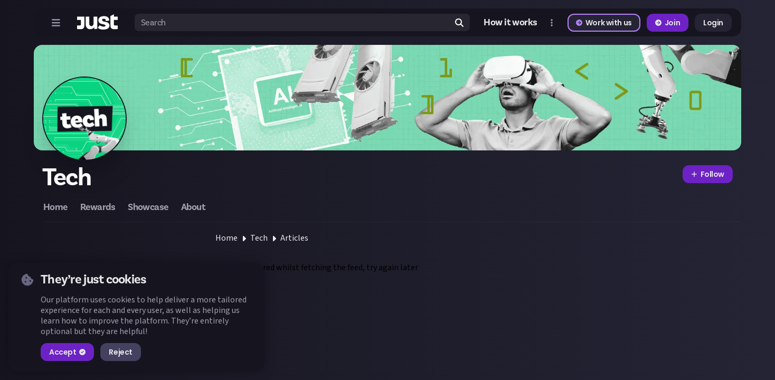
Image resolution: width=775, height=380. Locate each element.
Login (713, 22)
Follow (707, 174)
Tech (259, 238)
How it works (510, 22)
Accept (67, 352)
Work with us (604, 22)
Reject (120, 352)
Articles (294, 238)
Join (667, 22)
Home (226, 238)
